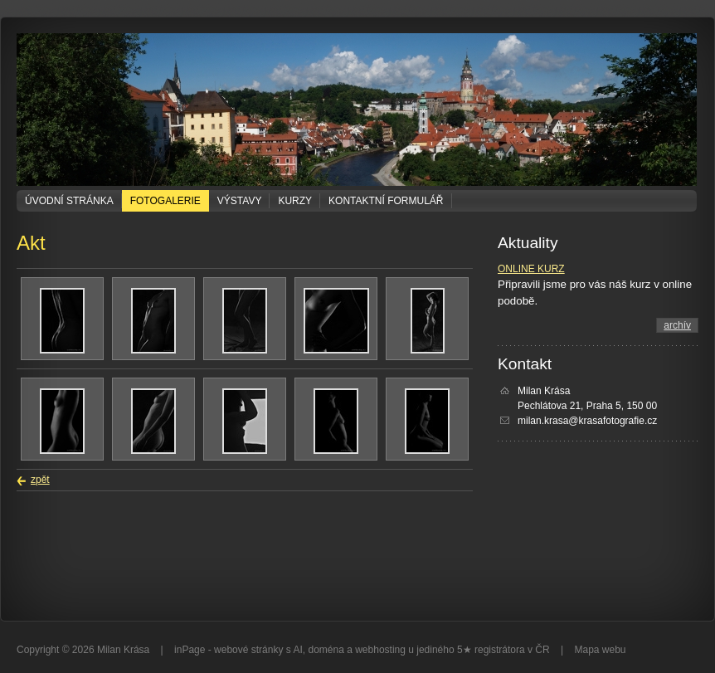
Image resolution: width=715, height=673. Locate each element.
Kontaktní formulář (385, 201)
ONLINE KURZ (531, 269)
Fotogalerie (165, 201)
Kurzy (295, 201)
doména (325, 650)
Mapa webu (599, 650)
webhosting (380, 650)
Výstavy (239, 201)
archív (677, 325)
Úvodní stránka (69, 201)
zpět (40, 479)
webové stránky (248, 650)
